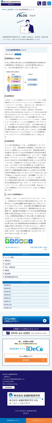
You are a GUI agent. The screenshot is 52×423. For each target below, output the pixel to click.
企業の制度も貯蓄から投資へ (38, 248)
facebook (8, 387)
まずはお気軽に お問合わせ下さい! (26, 319)
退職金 (7, 270)
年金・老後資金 (10, 267)
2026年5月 (7, 288)
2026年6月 (7, 285)
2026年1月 (7, 301)
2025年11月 (8, 308)
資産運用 (18, 54)
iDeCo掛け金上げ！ (13, 247)
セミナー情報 (9, 257)
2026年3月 (7, 295)
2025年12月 (8, 305)
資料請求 (26, 360)
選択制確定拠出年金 (11, 277)
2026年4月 (7, 291)
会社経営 (8, 264)
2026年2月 (7, 298)
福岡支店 (8, 260)
